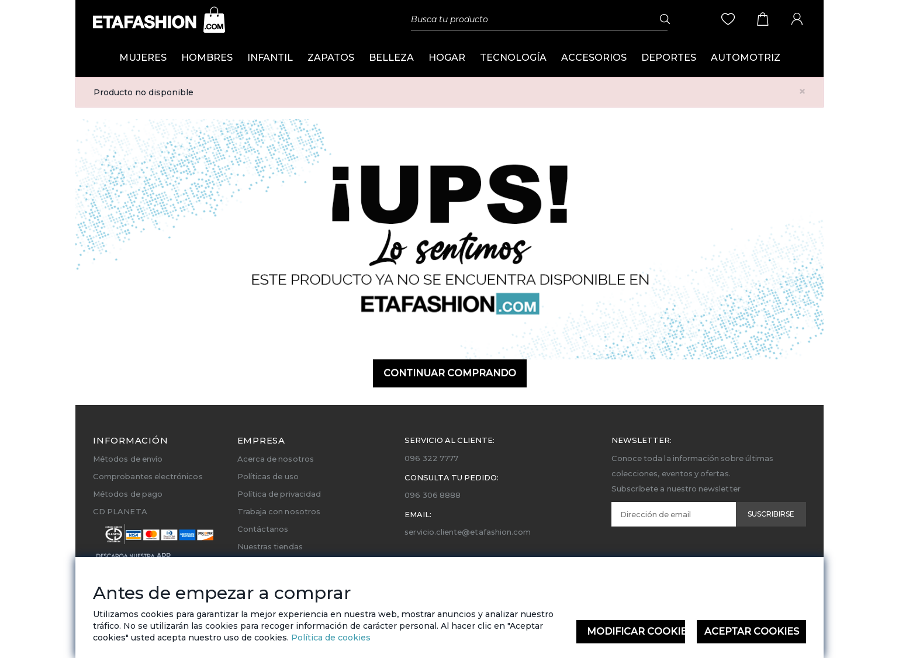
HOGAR (446, 57)
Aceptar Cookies (751, 631)
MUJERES (143, 57)
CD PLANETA (120, 511)
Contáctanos (263, 529)
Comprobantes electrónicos (148, 476)
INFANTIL (270, 57)
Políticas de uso (268, 476)
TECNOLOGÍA (513, 57)
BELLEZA (391, 57)
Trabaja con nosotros (278, 511)
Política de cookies (330, 637)
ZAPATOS (330, 57)
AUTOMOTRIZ (745, 57)
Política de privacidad (279, 493)
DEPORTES (668, 57)
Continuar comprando (449, 373)
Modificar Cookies (636, 631)
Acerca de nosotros (275, 458)
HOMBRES (207, 57)
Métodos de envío (127, 458)
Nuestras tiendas (270, 546)
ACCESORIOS (594, 57)
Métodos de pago (127, 493)
